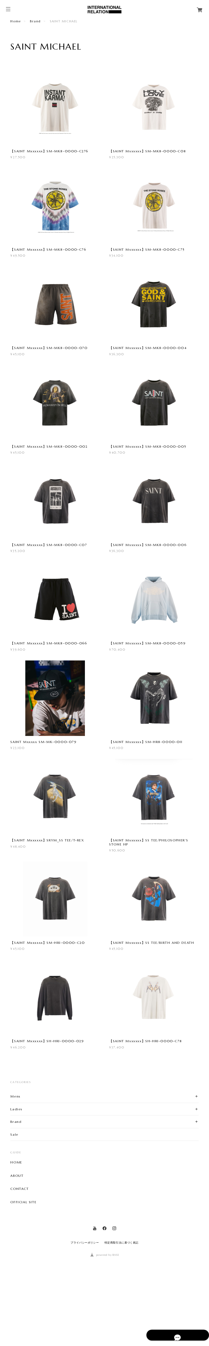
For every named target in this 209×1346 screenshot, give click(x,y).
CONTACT (19, 1253)
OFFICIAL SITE (23, 1266)
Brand (35, 21)
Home (15, 21)
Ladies (16, 1173)
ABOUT (16, 1240)
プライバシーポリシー (84, 1306)
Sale (14, 1199)
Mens (15, 1161)
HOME (16, 1226)
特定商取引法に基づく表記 (121, 1306)
